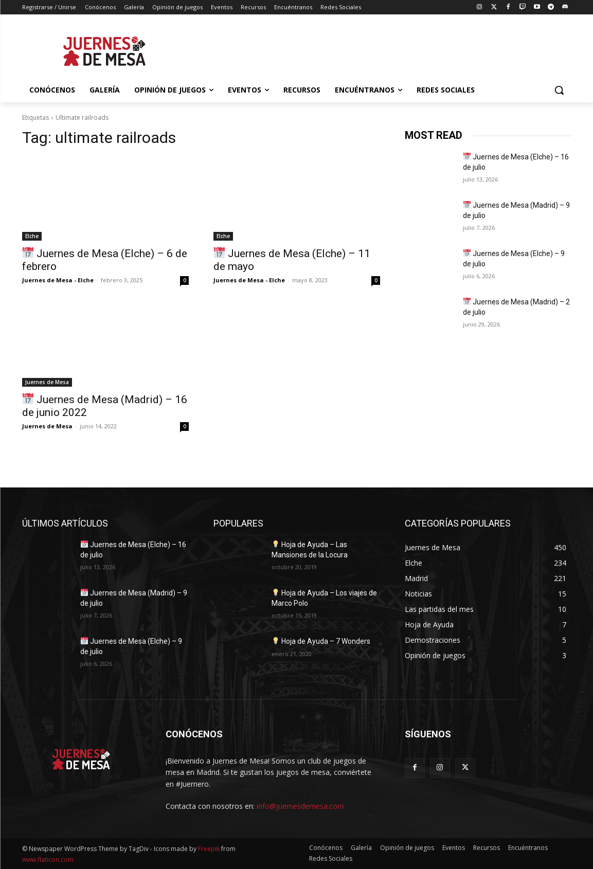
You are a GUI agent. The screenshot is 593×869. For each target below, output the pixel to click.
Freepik (209, 848)
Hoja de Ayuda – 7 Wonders (321, 641)
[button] (559, 90)
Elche (32, 236)
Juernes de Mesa (47, 382)
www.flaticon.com (48, 859)
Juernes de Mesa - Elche (58, 280)
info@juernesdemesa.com (300, 806)
